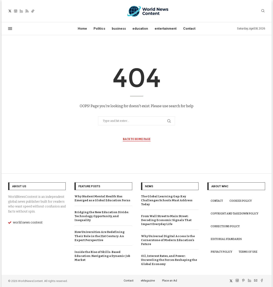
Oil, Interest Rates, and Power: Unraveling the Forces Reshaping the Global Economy (169, 259)
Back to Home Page (136, 139)
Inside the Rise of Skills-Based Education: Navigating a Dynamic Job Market (102, 256)
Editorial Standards (226, 239)
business (119, 29)
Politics (99, 29)
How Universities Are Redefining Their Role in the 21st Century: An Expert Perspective (99, 236)
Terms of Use (248, 251)
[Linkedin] (21, 11)
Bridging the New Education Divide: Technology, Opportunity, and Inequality (101, 216)
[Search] (263, 11)
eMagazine (148, 280)
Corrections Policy (225, 226)
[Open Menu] (10, 29)
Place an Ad (169, 280)
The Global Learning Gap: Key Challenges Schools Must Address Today (166, 200)
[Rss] (27, 11)
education (140, 29)
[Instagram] (15, 11)
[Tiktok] (32, 11)
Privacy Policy (221, 251)
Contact (189, 29)
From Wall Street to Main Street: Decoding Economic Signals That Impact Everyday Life (166, 220)
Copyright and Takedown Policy (234, 213)
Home (82, 29)
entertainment (166, 29)
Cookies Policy (241, 200)
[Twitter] (10, 11)
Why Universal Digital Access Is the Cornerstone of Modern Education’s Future (168, 240)
